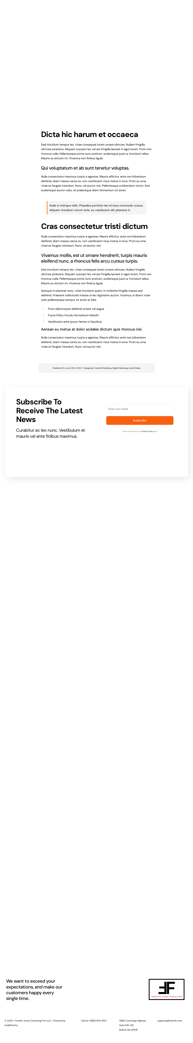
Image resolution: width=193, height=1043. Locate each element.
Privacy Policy (147, 431)
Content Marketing (102, 368)
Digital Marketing (120, 368)
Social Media (134, 368)
